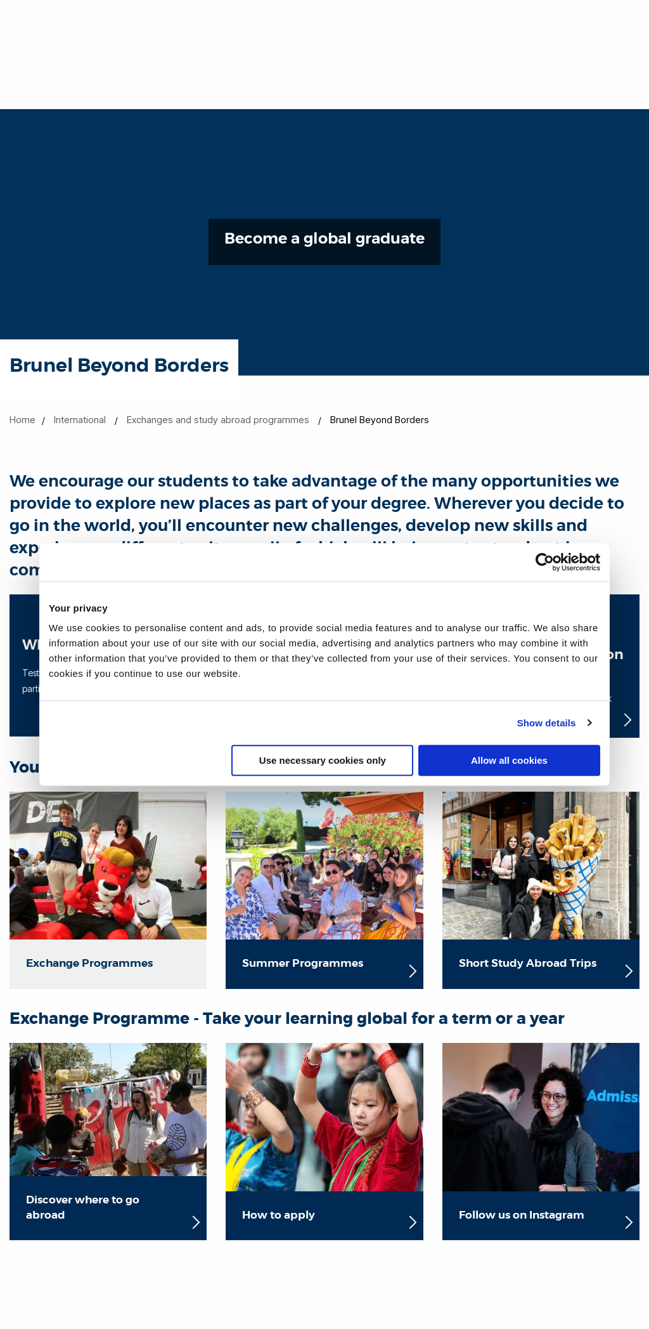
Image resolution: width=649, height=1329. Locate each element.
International (80, 420)
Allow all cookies (509, 760)
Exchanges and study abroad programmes (218, 420)
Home (22, 420)
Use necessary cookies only (322, 760)
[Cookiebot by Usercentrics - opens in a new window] (544, 562)
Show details (546, 722)
